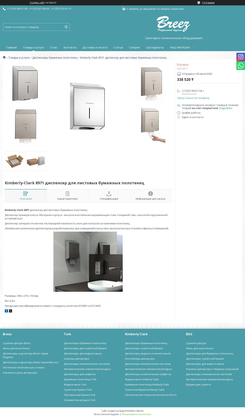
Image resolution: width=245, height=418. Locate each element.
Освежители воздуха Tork (80, 400)
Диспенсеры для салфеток (80, 374)
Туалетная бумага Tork (78, 389)
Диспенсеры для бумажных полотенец (209, 353)
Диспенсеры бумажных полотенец (54, 57)
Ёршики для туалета (198, 384)
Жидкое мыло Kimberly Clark (142, 379)
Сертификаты (155, 47)
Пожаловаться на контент (136, 414)
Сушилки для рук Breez (17, 343)
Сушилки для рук (196, 343)
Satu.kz (140, 410)
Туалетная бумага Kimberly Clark (144, 389)
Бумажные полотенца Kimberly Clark (147, 384)
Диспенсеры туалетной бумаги (144, 348)
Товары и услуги (33, 47)
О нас (53, 47)
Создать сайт (37, 2)
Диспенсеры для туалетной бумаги (85, 348)
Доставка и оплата (94, 47)
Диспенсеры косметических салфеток (148, 374)
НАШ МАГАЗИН (180, 47)
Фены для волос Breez (16, 348)
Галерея (134, 47)
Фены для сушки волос (200, 348)
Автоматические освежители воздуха (87, 369)
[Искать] (66, 27)
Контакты (70, 47)
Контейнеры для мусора (140, 358)
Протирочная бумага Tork (80, 395)
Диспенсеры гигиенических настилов (87, 364)
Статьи (118, 47)
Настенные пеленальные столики (23, 367)
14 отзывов (208, 2)
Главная (11, 47)
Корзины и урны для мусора (20, 372)
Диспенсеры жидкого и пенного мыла (148, 353)
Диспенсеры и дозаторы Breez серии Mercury (30, 362)
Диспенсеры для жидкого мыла (83, 353)
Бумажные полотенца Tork (80, 379)
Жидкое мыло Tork (75, 384)
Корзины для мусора (76, 358)
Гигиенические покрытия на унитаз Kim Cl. (151, 395)
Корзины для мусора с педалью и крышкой (212, 369)
